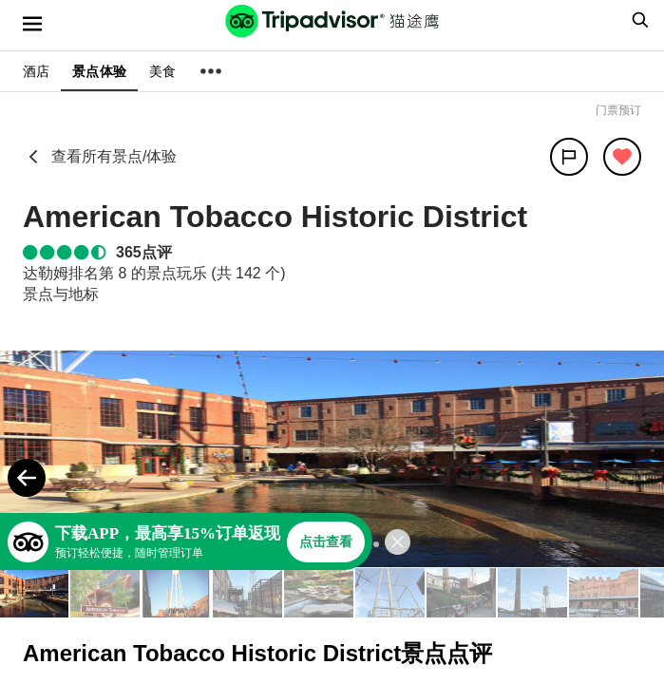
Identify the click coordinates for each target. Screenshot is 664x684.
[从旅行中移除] (622, 157)
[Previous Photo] (27, 478)
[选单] (32, 24)
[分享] (569, 157)
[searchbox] (637, 20)
